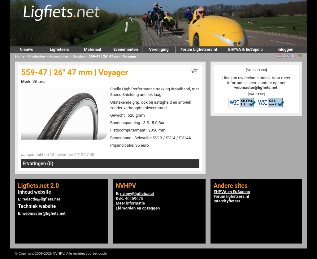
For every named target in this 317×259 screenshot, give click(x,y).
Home (19, 56)
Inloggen (285, 49)
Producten (36, 56)
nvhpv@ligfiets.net (137, 193)
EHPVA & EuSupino (245, 49)
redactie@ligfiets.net (41, 199)
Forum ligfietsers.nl (231, 196)
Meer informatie (130, 203)
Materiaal (92, 49)
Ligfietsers (59, 49)
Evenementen (125, 49)
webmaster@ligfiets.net (255, 87)
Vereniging (158, 49)
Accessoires (59, 56)
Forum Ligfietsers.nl (198, 49)
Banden (78, 56)
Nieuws (26, 49)
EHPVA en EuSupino (232, 191)
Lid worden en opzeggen (138, 208)
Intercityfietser (227, 201)
